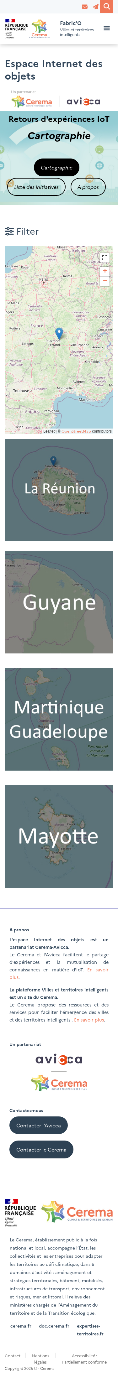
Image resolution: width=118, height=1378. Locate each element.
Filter (22, 230)
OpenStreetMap (76, 431)
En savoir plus (89, 1020)
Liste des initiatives (36, 186)
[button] (59, 333)
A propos (88, 186)
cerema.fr (20, 1326)
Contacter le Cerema (41, 1149)
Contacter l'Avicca (38, 1125)
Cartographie (56, 167)
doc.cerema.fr (54, 1326)
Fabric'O (71, 23)
